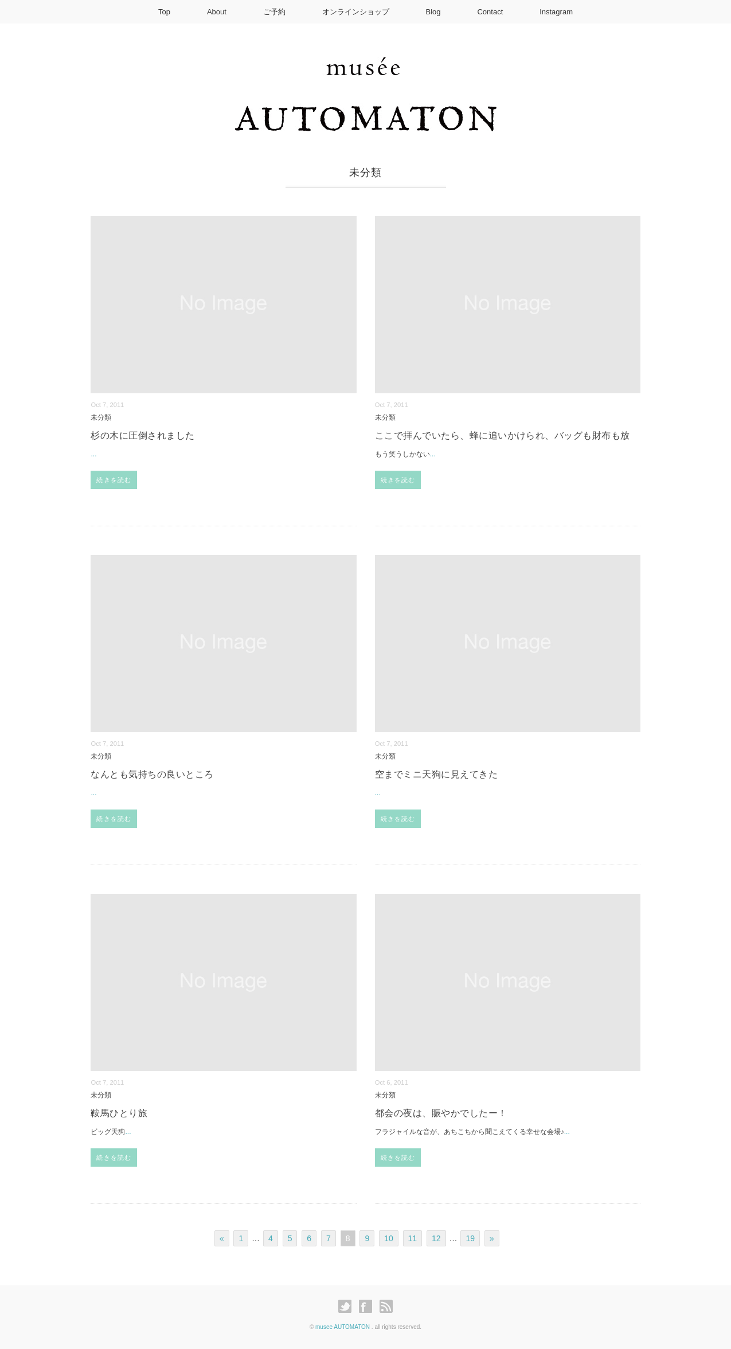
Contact (490, 11)
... (93, 454)
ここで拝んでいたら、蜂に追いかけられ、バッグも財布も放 (502, 435)
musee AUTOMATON (343, 1327)
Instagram (556, 11)
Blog (433, 11)
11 (412, 1238)
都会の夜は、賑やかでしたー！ (441, 1113)
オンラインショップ (355, 11)
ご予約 (274, 11)
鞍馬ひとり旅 (119, 1113)
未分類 (101, 417)
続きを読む (113, 479)
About (216, 11)
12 (436, 1238)
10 (388, 1238)
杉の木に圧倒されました (142, 435)
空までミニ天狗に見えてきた (436, 774)
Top (164, 11)
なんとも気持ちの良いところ (152, 774)
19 (470, 1238)
